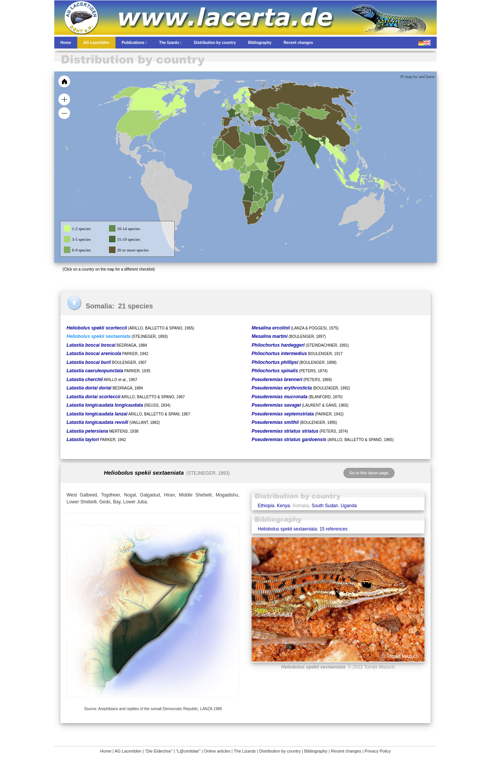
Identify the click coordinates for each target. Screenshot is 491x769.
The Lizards (244, 751)
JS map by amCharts (417, 76)
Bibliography (316, 751)
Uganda (349, 505)
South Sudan (325, 505)
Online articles (217, 751)
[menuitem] (284, 143)
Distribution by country (280, 751)
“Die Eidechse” (158, 751)
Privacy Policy (378, 751)
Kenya (283, 505)
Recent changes (346, 751)
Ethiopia (266, 505)
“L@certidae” (188, 751)
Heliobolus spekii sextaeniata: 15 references (303, 529)
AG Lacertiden (128, 751)
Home (105, 751)
